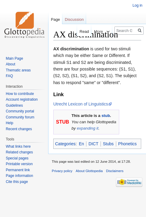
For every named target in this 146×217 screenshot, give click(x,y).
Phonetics (127, 143)
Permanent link (18, 170)
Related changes (19, 152)
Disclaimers (114, 171)
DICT (93, 143)
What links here (18, 146)
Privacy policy (62, 171)
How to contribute (20, 94)
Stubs (108, 143)
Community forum (20, 117)
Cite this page (17, 182)
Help (9, 123)
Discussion (74, 19)
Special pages (17, 158)
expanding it (87, 128)
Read (81, 31)
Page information (19, 176)
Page (55, 19)
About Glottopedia (89, 171)
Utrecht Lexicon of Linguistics (80, 104)
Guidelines (14, 105)
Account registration (22, 99)
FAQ (9, 76)
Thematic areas (18, 70)
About (10, 64)
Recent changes (19, 129)
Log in (137, 5)
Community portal (20, 111)
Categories (65, 143)
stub (105, 115)
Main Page (14, 58)
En (81, 143)
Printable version (19, 164)
